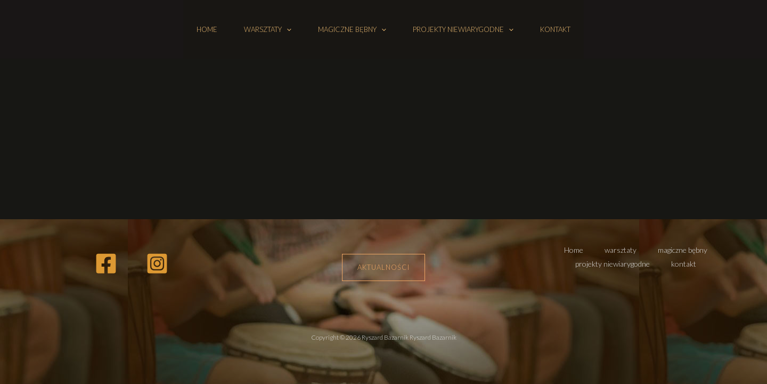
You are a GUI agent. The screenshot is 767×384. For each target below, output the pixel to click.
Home (207, 29)
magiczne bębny (352, 29)
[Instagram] (157, 263)
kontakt (555, 29)
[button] (286, 29)
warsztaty (267, 29)
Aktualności (383, 267)
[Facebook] (106, 263)
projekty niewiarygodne (463, 29)
